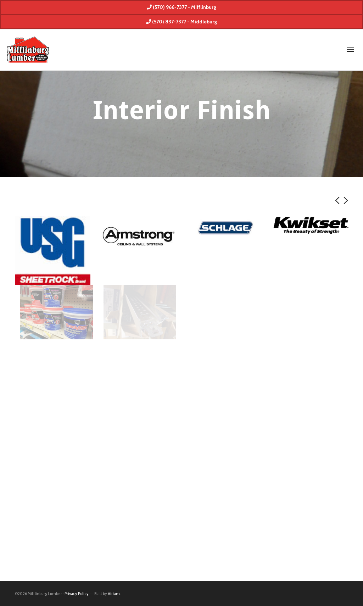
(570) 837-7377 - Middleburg (181, 21)
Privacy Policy (77, 593)
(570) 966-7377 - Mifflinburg (181, 7)
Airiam (114, 593)
